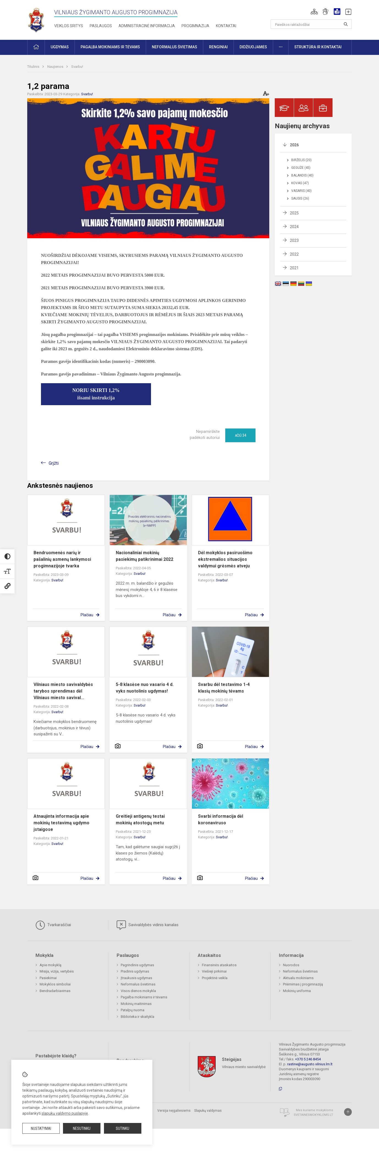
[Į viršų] (348, 1112)
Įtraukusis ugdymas (136, 978)
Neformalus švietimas (138, 984)
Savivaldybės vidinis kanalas (147, 925)
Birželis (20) (301, 160)
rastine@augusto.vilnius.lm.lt (310, 1064)
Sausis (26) (300, 198)
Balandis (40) (302, 175)
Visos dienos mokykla (138, 991)
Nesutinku (81, 1128)
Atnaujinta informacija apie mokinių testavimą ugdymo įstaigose (61, 823)
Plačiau (87, 615)
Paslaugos (101, 26)
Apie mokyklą (50, 965)
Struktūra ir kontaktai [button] (318, 47)
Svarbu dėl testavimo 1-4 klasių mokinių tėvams (224, 688)
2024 (294, 227)
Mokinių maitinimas (136, 1004)
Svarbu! (77, 67)
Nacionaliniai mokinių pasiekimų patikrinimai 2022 (144, 556)
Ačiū (240, 435)
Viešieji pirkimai (214, 971)
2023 (294, 240)
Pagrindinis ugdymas (137, 965)
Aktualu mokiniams (298, 978)
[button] (314, 11)
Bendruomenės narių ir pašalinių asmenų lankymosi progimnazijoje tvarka (62, 559)
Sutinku (122, 1128)
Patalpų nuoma (132, 1010)
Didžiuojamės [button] (253, 47)
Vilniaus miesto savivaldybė (244, 1067)
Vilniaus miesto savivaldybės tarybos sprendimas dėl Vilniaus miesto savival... (63, 691)
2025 (294, 213)
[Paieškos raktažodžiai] (311, 24)
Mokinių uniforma (297, 991)
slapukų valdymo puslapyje (65, 1113)
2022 (294, 254)
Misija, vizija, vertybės (57, 971)
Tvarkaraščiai (53, 925)
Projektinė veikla (214, 978)
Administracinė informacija (147, 26)
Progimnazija (195, 26)
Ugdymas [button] (60, 47)
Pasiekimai (48, 978)
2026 (294, 145)
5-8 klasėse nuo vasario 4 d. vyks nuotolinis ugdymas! (145, 688)
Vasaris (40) (301, 191)
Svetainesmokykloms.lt (313, 1115)
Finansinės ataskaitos (219, 965)
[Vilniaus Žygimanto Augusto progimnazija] (36, 18)
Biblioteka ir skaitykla (137, 1017)
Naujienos (55, 67)
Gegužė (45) (301, 168)
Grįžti (54, 463)
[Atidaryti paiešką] (346, 24)
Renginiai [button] (218, 47)
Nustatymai (41, 1128)
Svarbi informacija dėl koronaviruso (220, 819)
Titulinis (33, 67)
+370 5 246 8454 (308, 1059)
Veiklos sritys (68, 26)
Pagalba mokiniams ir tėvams (144, 997)
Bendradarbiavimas (55, 991)
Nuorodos (291, 965)
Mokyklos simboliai (55, 984)
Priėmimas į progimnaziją (303, 984)
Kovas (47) (300, 183)
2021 (294, 268)
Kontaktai (226, 26)
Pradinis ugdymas (135, 971)
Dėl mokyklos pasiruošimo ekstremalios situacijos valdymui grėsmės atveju (225, 559)
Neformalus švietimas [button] (174, 47)
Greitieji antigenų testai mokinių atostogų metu (140, 819)
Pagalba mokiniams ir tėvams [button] (110, 47)
